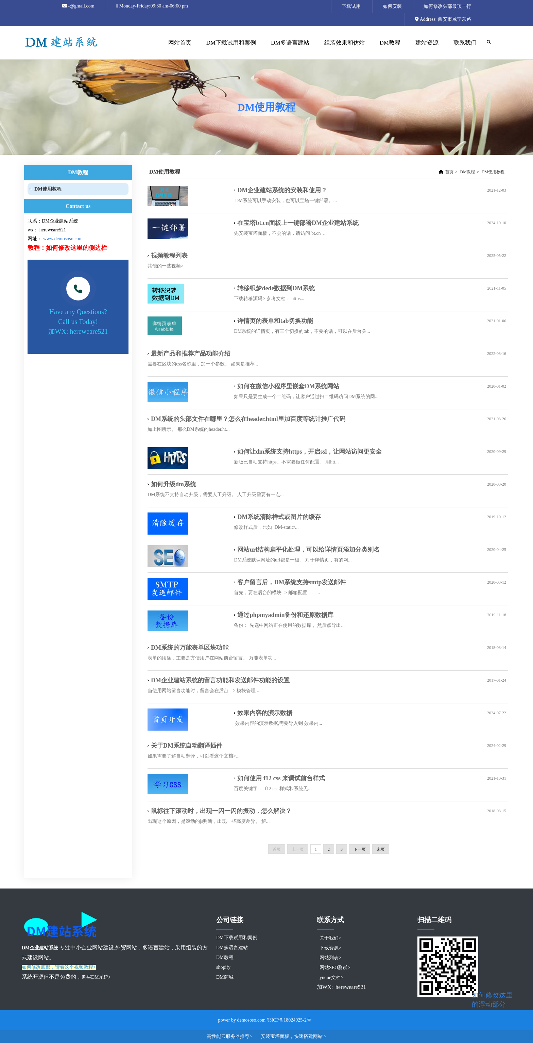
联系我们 (465, 42)
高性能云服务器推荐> (230, 1036)
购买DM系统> (96, 977)
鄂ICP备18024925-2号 (289, 1020)
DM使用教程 (493, 171)
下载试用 (351, 6)
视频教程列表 (169, 255)
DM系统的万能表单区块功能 (189, 647)
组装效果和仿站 (344, 49)
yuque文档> (331, 977)
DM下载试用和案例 (231, 42)
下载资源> (330, 947)
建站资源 (426, 49)
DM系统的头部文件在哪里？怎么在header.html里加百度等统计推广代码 (248, 418)
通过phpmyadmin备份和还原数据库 (285, 615)
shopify (223, 967)
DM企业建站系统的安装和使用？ (282, 190)
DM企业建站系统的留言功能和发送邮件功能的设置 (220, 680)
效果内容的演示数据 (264, 713)
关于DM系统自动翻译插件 (189, 745)
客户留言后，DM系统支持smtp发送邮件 (291, 582)
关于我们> (330, 938)
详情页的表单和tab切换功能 (275, 320)
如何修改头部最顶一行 (447, 6)
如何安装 (392, 6)
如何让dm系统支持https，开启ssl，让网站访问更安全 (309, 451)
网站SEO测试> (335, 967)
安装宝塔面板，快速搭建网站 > (293, 1036)
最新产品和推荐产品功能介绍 (190, 353)
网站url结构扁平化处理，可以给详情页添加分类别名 (308, 549)
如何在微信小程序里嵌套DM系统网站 (288, 386)
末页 (381, 849)
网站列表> (330, 957)
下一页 (360, 849)
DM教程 (389, 49)
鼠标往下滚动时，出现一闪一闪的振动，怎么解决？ (221, 811)
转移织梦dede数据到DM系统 (276, 288)
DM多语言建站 (290, 42)
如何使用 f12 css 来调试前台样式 (281, 778)
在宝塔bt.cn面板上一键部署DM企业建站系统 (298, 222)
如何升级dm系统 (173, 484)
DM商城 (225, 977)
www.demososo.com (63, 238)
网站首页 (179, 49)
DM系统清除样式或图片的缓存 (279, 517)
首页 (449, 171)
